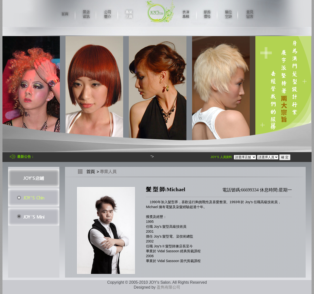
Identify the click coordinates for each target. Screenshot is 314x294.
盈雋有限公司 (168, 287)
